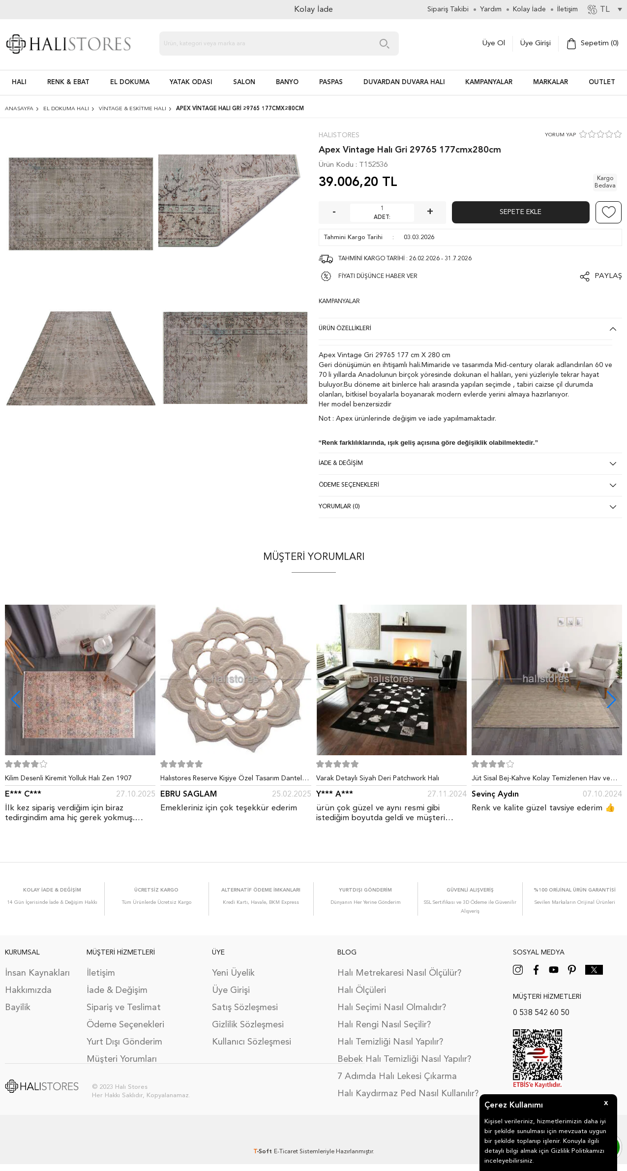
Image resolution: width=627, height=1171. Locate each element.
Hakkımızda (28, 990)
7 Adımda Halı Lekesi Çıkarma (397, 1076)
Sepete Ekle (520, 212)
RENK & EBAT (68, 82)
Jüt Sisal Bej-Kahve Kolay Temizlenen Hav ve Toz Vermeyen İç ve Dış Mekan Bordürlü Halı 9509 (541, 780)
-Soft (263, 1152)
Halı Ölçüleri (361, 990)
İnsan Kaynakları (37, 973)
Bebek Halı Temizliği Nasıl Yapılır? (404, 1059)
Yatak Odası (191, 82)
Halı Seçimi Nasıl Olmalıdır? (391, 1007)
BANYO (287, 82)
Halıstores (339, 135)
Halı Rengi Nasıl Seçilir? (384, 1024)
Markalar (550, 82)
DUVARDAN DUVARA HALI (404, 82)
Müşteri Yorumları (122, 1059)
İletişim (101, 973)
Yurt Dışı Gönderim (124, 1042)
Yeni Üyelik (233, 973)
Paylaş (608, 276)
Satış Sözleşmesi (245, 1007)
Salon (244, 82)
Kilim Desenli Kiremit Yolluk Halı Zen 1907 (68, 778)
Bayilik (17, 1007)
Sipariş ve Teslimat (124, 1007)
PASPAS (331, 82)
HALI (19, 82)
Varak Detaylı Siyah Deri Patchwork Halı (377, 778)
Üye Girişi (535, 43)
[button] (611, 699)
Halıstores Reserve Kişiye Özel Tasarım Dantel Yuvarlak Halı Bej (231, 780)
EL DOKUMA (129, 82)
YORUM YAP (560, 135)
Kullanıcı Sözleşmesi (251, 1042)
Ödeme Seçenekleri (125, 1024)
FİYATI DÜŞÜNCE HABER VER (378, 276)
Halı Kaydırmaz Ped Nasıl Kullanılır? (407, 1093)
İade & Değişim (117, 990)
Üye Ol (493, 43)
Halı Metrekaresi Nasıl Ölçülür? (399, 973)
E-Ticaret (286, 1152)
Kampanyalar (488, 82)
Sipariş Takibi (448, 9)
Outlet (602, 82)
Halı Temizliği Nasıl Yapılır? (390, 1042)
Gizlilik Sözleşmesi (248, 1024)
